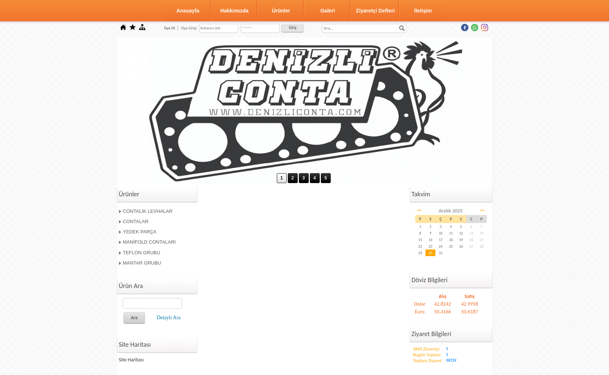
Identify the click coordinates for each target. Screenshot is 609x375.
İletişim (423, 11)
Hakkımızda (234, 11)
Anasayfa (187, 11)
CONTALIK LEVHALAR (148, 211)
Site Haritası (131, 360)
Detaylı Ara (169, 317)
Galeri (327, 11)
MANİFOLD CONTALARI (149, 242)
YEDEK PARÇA (140, 231)
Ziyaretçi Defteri (375, 11)
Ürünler (281, 11)
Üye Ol (169, 28)
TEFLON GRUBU (141, 252)
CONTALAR (136, 221)
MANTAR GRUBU (142, 263)
